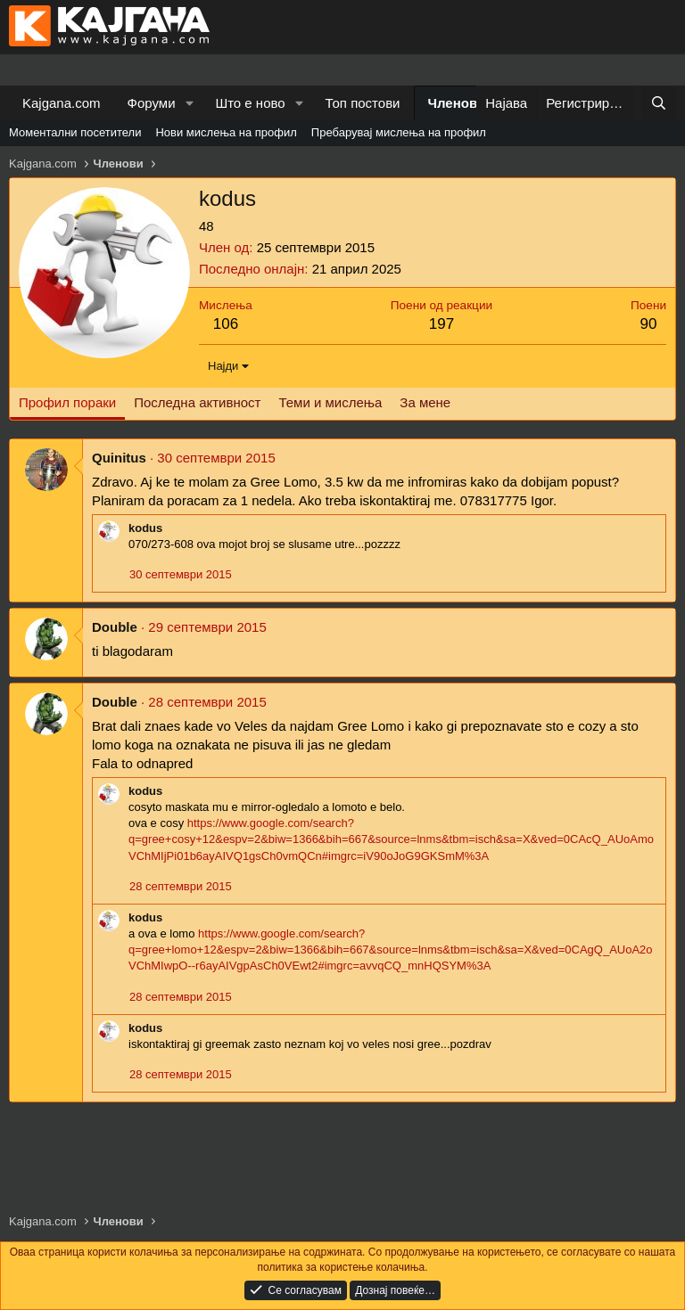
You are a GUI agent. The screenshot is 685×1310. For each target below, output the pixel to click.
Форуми (152, 103)
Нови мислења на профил (225, 132)
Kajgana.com (61, 103)
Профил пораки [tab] (67, 402)
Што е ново (250, 103)
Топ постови (363, 103)
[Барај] (658, 102)
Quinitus (119, 457)
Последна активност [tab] (197, 402)
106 (225, 323)
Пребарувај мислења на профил (398, 132)
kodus (145, 528)
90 (648, 323)
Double (114, 627)
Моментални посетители (75, 132)
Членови (457, 103)
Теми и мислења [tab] (330, 402)
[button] (189, 102)
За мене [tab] (425, 402)
